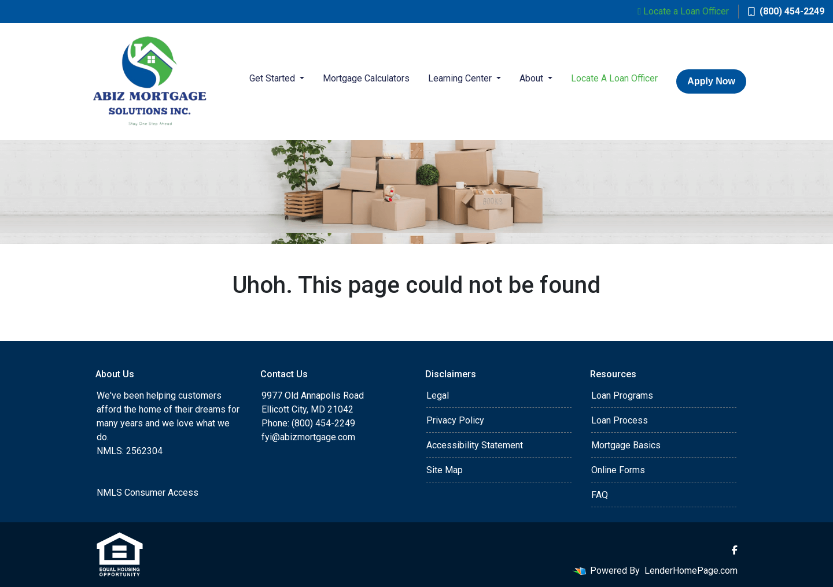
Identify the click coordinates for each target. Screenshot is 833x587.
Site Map (444, 470)
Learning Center (461, 78)
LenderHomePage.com (691, 570)
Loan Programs (622, 395)
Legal (437, 395)
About (532, 78)
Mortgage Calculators (366, 78)
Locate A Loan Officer (614, 78)
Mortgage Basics (626, 445)
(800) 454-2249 (786, 11)
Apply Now (711, 81)
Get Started (273, 78)
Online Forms (618, 470)
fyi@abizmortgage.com (308, 437)
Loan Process (619, 420)
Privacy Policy (455, 420)
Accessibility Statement (474, 445)
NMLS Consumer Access (147, 492)
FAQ (599, 494)
